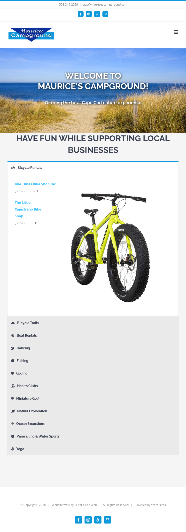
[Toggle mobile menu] (176, 32)
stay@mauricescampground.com (105, 4)
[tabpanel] (93, 244)
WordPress (158, 505)
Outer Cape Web (86, 505)
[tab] (93, 167)
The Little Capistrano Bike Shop (28, 209)
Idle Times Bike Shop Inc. (36, 184)
